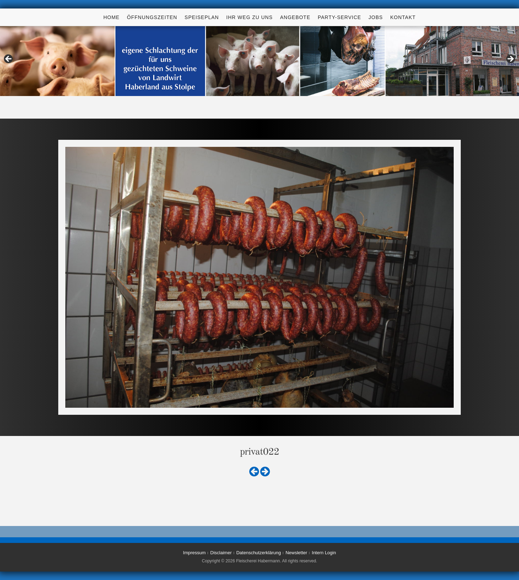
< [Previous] (9, 59)
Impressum (194, 552)
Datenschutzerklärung (258, 552)
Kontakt (403, 17)
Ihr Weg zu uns (249, 17)
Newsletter (296, 552)
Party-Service (339, 17)
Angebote (295, 17)
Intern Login (324, 552)
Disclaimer (221, 552)
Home (111, 17)
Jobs (376, 17)
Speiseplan (202, 17)
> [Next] (510, 59)
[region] (259, 61)
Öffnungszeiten (152, 17)
